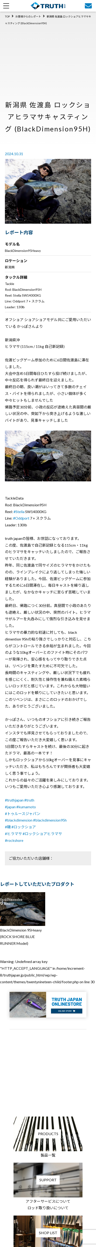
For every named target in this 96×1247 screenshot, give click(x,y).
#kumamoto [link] (26, 807)
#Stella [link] (19, 511)
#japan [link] (10, 807)
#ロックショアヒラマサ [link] (42, 833)
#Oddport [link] (21, 518)
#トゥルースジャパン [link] (22, 813)
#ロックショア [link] (23, 827)
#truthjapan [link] (14, 800)
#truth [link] (29, 800)
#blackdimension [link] (18, 820)
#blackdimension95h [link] (50, 820)
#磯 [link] (8, 827)
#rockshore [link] (14, 840)
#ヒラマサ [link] (13, 833)
